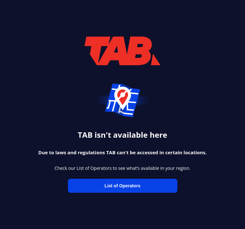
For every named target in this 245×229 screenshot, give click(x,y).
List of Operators (123, 185)
